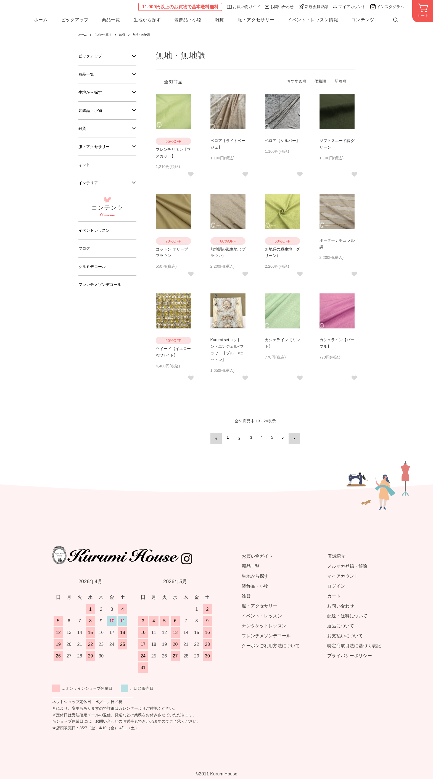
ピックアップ (75, 21)
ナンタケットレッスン (264, 623)
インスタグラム (387, 7)
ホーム (41, 21)
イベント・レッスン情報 (312, 21)
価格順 (320, 81)
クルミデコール (94, 274)
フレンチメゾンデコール (103, 293)
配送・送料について (347, 613)
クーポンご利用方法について (271, 643)
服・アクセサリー (255, 21)
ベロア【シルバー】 (282, 140)
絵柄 (127, 34)
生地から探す (147, 21)
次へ (291, 437)
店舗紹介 (336, 553)
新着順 (340, 81)
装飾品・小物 (188, 21)
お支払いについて (345, 633)
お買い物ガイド (243, 7)
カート (333, 593)
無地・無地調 (149, 34)
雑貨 (219, 21)
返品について (340, 623)
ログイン (336, 583)
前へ (218, 437)
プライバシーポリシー (349, 653)
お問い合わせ (279, 7)
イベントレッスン (96, 237)
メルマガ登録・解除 (347, 563)
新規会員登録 (313, 7)
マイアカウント (349, 7)
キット (85, 169)
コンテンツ (362, 21)
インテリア (89, 188)
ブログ (85, 255)
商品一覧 (111, 21)
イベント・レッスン (262, 613)
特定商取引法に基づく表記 (354, 643)
